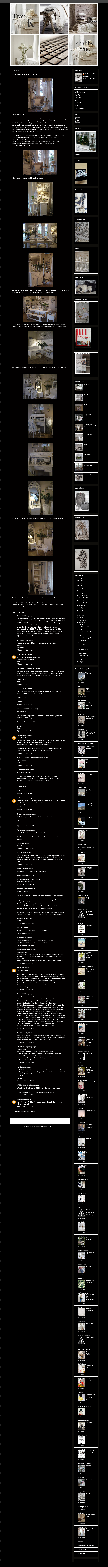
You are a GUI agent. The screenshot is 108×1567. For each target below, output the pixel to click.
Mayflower (81, 881)
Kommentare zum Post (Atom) (45, 1126)
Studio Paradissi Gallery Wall (90, 717)
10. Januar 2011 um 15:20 (25, 945)
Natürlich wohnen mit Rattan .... (89, 1012)
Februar (81, 620)
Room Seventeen (83, 895)
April (80, 615)
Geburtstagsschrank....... (84, 632)
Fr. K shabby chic (90, 74)
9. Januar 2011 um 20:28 (25, 826)
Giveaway (87, 384)
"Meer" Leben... (90, 940)
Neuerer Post (18, 1121)
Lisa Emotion (22, 769)
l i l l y (87, 1408)
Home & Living (82, 1080)
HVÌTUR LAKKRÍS (83, 1421)
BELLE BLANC (82, 938)
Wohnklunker (82, 909)
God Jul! (88, 1493)
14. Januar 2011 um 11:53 (25, 1063)
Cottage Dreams (82, 995)
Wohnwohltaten (23, 949)
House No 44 (82, 844)
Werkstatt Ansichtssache (85, 981)
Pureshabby (21, 830)
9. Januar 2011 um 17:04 (25, 684)
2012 (79, 591)
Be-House (81, 1477)
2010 (79, 659)
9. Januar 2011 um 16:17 (25, 636)
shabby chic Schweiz (20, 607)
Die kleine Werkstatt (24, 668)
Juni (80, 610)
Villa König (81, 1236)
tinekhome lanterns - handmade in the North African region (90, 1070)
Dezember (82, 595)
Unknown (20, 654)
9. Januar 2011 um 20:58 (25, 848)
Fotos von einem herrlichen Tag (83, 649)
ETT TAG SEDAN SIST (89, 1309)
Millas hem (81, 1321)
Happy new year (83, 655)
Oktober (81, 600)
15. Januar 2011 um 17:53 (25, 1081)
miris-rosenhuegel (83, 1052)
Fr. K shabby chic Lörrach (40, 604)
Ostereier (81, 647)
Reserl (19, 967)
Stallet (87, 1025)
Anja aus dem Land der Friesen (28, 757)
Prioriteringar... (90, 1323)
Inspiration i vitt (82, 830)
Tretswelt (20, 937)
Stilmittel (80, 1541)
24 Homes (20, 1033)
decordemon (82, 700)
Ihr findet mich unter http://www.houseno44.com (86, 846)
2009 (79, 662)
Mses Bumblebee (83, 672)
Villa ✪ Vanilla (82, 1193)
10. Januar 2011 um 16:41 (25, 963)
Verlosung (87, 404)
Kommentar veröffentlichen (25, 1111)
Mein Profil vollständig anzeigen (89, 77)
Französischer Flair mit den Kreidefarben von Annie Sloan (90, 914)
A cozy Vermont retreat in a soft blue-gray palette (90, 705)
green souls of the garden (90, 1281)
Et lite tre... (89, 1138)
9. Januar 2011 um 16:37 (25, 664)
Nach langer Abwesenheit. (90, 1366)
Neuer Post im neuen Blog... (90, 1238)
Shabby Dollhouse (23, 709)
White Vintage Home (84, 1378)
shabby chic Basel (56, 604)
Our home (20, 688)
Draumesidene (82, 1094)
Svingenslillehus (83, 1492)
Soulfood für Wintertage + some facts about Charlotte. (89, 1042)
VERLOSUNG (88, 394)
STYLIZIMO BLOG (83, 1549)
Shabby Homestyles (84, 924)
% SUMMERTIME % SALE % (90, 969)
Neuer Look (88, 434)
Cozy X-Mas (89, 775)
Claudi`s (20, 735)
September (82, 603)
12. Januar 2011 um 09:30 (25, 1042)
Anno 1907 (21, 616)
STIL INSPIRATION (84, 1350)
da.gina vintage (82, 816)
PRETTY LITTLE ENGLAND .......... (89, 690)
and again (88, 1465)
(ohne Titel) (87, 454)
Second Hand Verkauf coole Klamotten (90, 1452)
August (81, 605)
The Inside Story (83, 1506)
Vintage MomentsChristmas (90, 790)
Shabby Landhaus (83, 759)
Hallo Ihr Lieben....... (33, 96)
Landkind (80, 1513)
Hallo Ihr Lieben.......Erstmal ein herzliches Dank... (84, 627)
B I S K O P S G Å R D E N (85, 867)
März (80, 617)
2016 (79, 581)
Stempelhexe (22, 814)
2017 (79, 578)
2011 (79, 593)
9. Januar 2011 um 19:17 (25, 753)
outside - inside (90, 1337)
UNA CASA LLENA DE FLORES (89, 955)
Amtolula (80, 1108)
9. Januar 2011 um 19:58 (25, 793)
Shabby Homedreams (84, 1009)
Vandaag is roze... (89, 1480)
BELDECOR (81, 1279)
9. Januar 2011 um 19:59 (25, 809)
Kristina (20, 1099)
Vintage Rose (82, 787)
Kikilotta (80, 1392)
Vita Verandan (82, 1023)
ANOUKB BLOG (82, 1435)
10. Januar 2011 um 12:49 (25, 933)
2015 (79, 583)
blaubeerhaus (22, 888)
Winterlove (89, 1152)
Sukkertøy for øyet (84, 1137)
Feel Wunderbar (83, 1293)
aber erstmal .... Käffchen (90, 997)
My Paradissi (81, 715)
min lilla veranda (83, 1179)
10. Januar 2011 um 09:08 (25, 884)
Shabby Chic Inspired (84, 1463)
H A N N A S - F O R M (84, 1406)
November (82, 598)
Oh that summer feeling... (88, 1353)
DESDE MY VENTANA (84, 952)
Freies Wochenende (88, 464)
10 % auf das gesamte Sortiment (90, 425)
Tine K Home (82, 1066)
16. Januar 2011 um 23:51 (25, 1095)
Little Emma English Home (86, 1545)
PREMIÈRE (89, 674)
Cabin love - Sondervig (89, 804)
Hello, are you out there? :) (90, 1096)
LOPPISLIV (81, 1307)
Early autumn (89, 1167)
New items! (89, 925)
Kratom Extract (82, 1507)
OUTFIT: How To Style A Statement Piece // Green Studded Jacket (90, 1298)
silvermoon (21, 640)
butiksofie (81, 773)
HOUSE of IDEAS (83, 1250)
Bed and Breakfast (88, 898)
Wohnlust (81, 729)
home (79, 686)
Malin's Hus (21, 868)
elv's (79, 802)
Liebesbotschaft (82, 1037)
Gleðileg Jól (89, 1422)
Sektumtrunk (82, 653)
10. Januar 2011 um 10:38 (25, 923)
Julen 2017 (89, 869)
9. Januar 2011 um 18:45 (25, 731)
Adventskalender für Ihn (90, 747)
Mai (80, 612)
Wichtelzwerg (22, 1047)
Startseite (40, 1121)
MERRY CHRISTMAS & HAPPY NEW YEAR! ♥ (90, 733)
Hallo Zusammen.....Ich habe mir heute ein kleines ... (84, 638)
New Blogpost (90, 1380)
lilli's (18, 927)
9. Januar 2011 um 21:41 (25, 864)
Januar (81, 622)
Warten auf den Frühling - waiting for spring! (90, 1396)
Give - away (87, 474)
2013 (79, 588)
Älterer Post (63, 1121)
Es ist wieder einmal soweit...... (89, 762)
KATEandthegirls (23, 1085)
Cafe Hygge (89, 1053)
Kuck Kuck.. (89, 817)
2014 (79, 586)
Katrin (19, 1067)
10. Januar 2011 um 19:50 (25, 1028)
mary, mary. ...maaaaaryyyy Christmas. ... (90, 1126)
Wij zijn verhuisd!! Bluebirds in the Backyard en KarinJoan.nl (90, 1213)
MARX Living (82, 1553)
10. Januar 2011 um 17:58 (25, 990)
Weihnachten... (90, 1110)
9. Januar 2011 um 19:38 (25, 765)
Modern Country (83, 1165)
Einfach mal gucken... (89, 1267)
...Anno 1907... (82, 1123)
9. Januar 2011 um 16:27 (25, 650)
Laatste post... (90, 883)
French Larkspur (83, 853)
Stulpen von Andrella (82, 643)
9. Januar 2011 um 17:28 (25, 704)
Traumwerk (81, 1449)
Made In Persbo (82, 1527)
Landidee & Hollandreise (88, 414)
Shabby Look (82, 1364)
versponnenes (82, 1264)
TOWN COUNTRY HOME (85, 966)
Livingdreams (82, 1151)
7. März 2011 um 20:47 (25, 1107)
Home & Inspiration (84, 1335)
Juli (80, 608)
